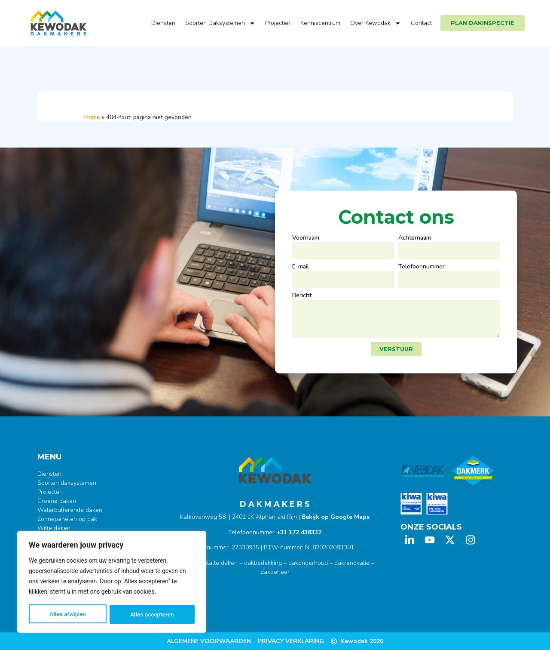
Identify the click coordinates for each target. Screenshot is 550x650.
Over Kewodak (375, 23)
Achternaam (414, 238)
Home (92, 117)
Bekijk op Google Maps (336, 517)
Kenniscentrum (320, 23)
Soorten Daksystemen (220, 23)
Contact (421, 23)
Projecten (277, 23)
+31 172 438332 (298, 532)
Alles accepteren (152, 614)
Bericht (302, 296)
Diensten (163, 23)
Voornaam (305, 238)
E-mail (300, 267)
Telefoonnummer (421, 267)
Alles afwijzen (67, 614)
